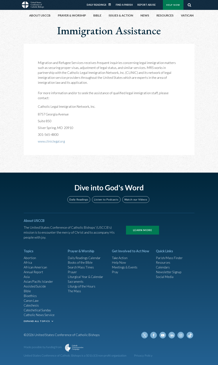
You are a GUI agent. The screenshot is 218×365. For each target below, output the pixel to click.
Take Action (120, 255)
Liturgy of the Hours (82, 285)
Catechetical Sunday (38, 309)
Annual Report (34, 270)
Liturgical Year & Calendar (86, 275)
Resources (163, 260)
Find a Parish (124, 4)
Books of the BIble (81, 260)
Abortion (30, 255)
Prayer (73, 270)
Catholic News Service (40, 314)
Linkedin (172, 335)
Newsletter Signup (169, 270)
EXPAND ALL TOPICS (37, 320)
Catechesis (32, 304)
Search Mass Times (81, 265)
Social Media (165, 275)
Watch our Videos (135, 196)
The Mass (75, 289)
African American (36, 265)
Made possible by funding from (43, 347)
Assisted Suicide (35, 285)
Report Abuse (146, 4)
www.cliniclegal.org (52, 141)
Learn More (142, 226)
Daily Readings (96, 4)
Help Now (173, 4)
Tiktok (190, 335)
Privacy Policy (143, 355)
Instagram (181, 335)
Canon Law (31, 299)
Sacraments (76, 280)
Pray (115, 270)
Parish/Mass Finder (170, 255)
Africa (28, 260)
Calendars (163, 265)
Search (189, 4)
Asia (27, 275)
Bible (27, 289)
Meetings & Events (125, 265)
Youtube (163, 335)
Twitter (146, 335)
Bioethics (30, 294)
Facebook (155, 335)
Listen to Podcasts (106, 196)
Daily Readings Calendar (110, 4)
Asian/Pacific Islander (39, 280)
